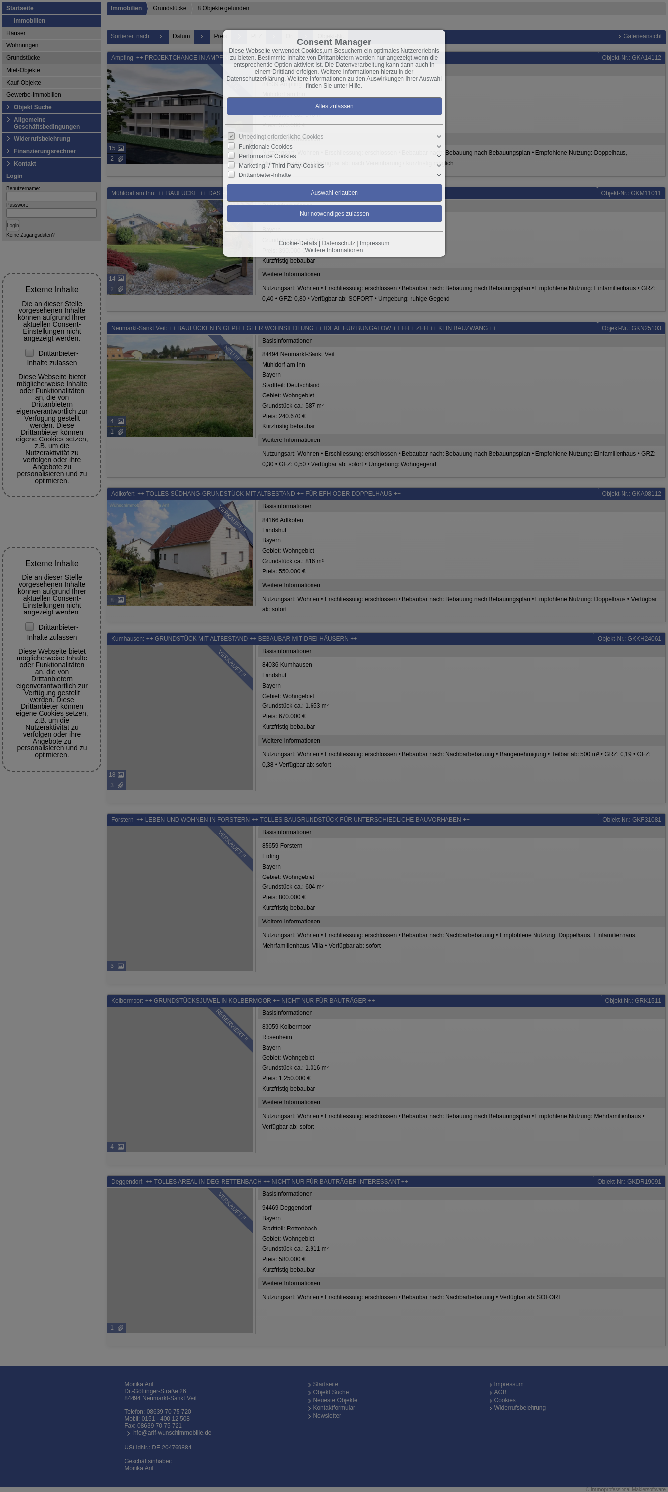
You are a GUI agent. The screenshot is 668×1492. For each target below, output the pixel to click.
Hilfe (355, 85)
